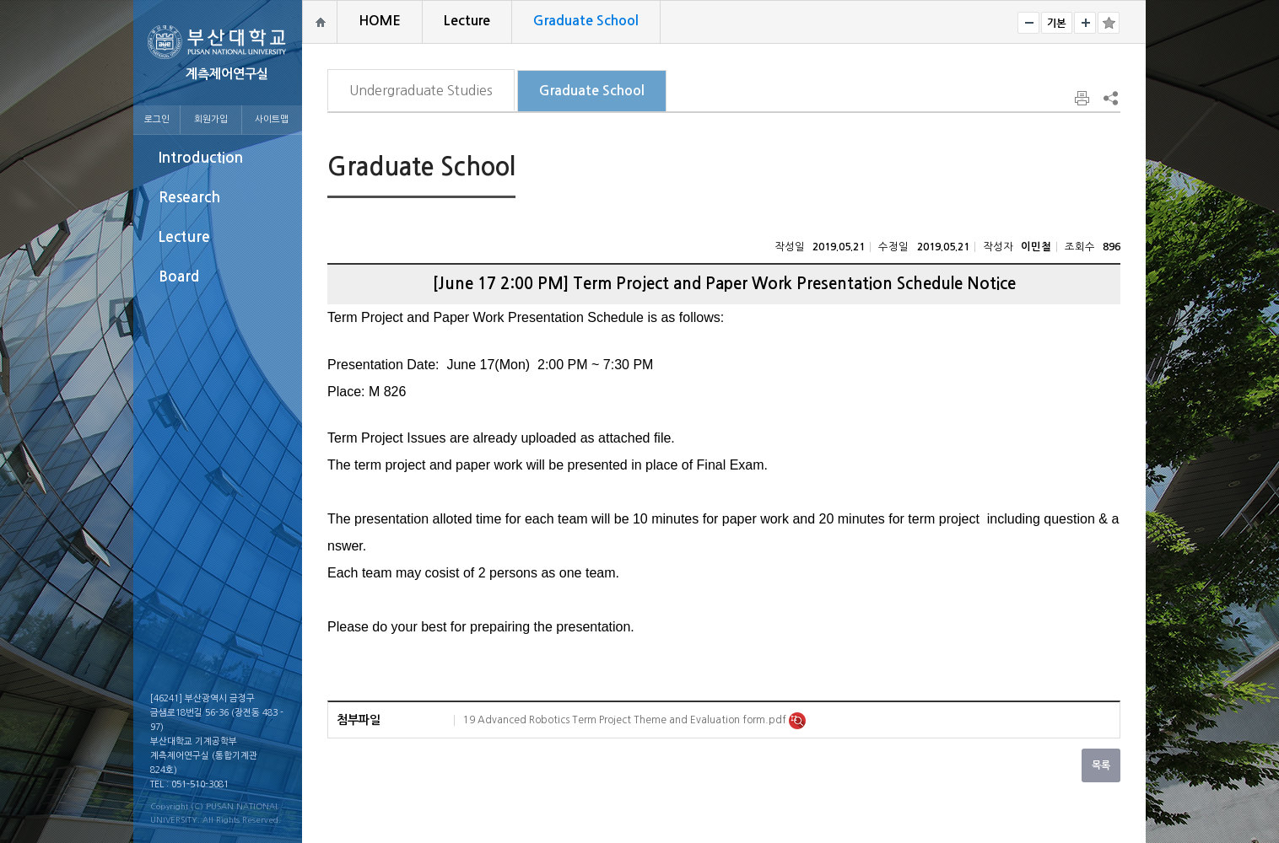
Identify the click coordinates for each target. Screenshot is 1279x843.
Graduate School (592, 90)
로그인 (157, 119)
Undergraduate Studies (421, 90)
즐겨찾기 (1109, 23)
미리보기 (797, 720)
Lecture (184, 237)
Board (179, 277)
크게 (1085, 23)
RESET (1056, 23)
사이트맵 (272, 119)
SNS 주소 (1109, 98)
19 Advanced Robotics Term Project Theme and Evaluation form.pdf (626, 720)
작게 (1028, 23)
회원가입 (211, 119)
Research (189, 198)
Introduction (201, 158)
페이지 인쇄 (1083, 99)
